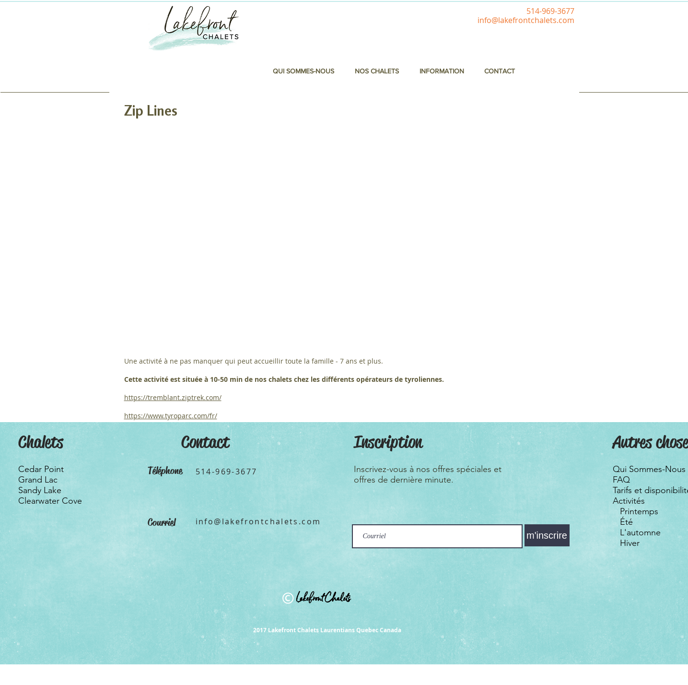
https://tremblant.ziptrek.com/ (173, 397)
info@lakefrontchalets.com (526, 20)
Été (626, 522)
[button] (441, 71)
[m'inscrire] (547, 535)
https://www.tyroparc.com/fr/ (170, 415)
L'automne (640, 532)
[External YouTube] (313, 236)
